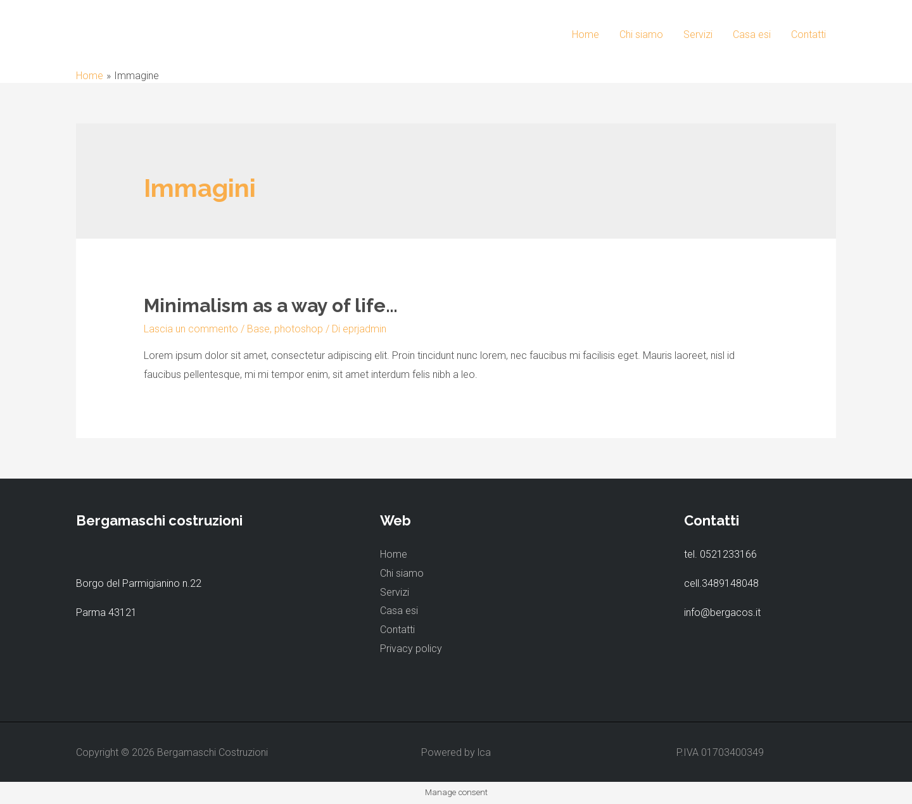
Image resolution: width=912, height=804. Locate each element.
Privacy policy (411, 649)
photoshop (298, 329)
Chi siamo (641, 34)
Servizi (697, 34)
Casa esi (752, 34)
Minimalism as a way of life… (271, 305)
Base (258, 329)
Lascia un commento (191, 329)
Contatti (808, 34)
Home (585, 34)
